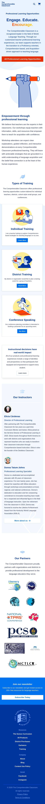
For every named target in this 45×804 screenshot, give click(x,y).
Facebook (23, 776)
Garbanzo (22, 745)
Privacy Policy (22, 794)
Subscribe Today (22, 697)
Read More (22, 286)
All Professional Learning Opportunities (22, 59)
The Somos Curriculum (22, 734)
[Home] (8, 4)
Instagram (22, 780)
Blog (22, 762)
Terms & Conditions (22, 798)
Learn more (22, 373)
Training (22, 749)
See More (22, 331)
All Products (22, 738)
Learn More (22, 240)
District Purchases (22, 741)
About (22, 759)
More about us (22, 521)
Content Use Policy (22, 766)
